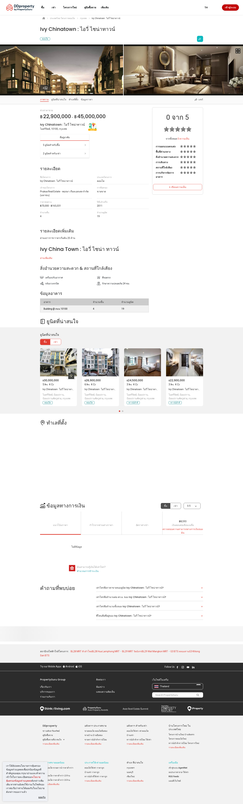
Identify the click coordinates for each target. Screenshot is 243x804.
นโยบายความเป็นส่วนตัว (113, 796)
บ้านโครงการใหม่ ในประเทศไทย (180, 727)
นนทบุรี (130, 768)
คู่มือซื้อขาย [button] (90, 7)
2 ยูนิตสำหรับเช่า (64, 153)
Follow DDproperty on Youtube (188, 667)
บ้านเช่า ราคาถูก (92, 768)
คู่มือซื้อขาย (48, 735)
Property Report (168, 708)
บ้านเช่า (130, 735)
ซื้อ (45, 342)
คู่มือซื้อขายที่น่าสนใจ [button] (54, 740)
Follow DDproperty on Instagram (183, 667)
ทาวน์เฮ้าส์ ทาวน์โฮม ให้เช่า (139, 739)
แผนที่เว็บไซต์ (175, 777)
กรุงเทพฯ (130, 764)
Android (68, 666)
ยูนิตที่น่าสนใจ (58, 99)
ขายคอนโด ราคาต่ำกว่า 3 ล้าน (56, 776)
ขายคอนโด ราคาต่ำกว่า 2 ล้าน (56, 772)
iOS (78, 666)
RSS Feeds (174, 772)
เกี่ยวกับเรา (45, 687)
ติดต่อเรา (101, 679)
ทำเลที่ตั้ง (73, 99)
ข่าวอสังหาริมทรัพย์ (51, 731)
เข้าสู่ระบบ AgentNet (178, 764)
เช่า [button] (56, 7)
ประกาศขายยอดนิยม (53, 758)
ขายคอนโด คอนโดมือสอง (96, 731)
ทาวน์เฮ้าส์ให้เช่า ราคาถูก (96, 772)
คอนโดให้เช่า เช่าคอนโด (138, 731)
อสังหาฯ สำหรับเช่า (137, 725)
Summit (135, 709)
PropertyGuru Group (53, 679)
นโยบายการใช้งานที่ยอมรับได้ (55, 796)
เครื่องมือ (173, 758)
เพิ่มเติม (107, 7)
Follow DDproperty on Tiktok (201, 667)
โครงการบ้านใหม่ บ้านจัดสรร (181, 734)
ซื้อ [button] (44, 7)
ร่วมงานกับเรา (47, 696)
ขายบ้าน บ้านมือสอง (94, 735)
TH (208, 7)
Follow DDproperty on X (197, 667)
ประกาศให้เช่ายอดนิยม (97, 758)
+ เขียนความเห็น (177, 187)
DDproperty (50, 725)
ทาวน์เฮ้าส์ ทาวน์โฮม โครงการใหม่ (184, 743)
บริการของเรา (47, 691)
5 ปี (189, 506)
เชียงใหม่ (131, 772)
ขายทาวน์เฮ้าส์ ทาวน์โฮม (96, 739)
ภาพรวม (44, 99)
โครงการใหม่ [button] (72, 7)
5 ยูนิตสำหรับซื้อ (64, 145)
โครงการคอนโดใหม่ (177, 739)
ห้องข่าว (100, 687)
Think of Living (55, 709)
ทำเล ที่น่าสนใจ (135, 758)
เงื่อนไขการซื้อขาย (140, 796)
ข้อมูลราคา (87, 99)
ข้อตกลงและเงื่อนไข (85, 796)
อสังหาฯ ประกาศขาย (95, 725)
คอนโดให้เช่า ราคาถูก (94, 764)
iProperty (195, 708)
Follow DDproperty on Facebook (177, 667)
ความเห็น (183, 138)
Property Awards (95, 709)
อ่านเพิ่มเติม (46, 258)
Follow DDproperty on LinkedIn (193, 667)
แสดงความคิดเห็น (105, 691)
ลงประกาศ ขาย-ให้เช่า (179, 768)
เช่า (56, 342)
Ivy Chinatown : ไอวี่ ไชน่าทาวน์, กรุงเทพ (63, 389)
